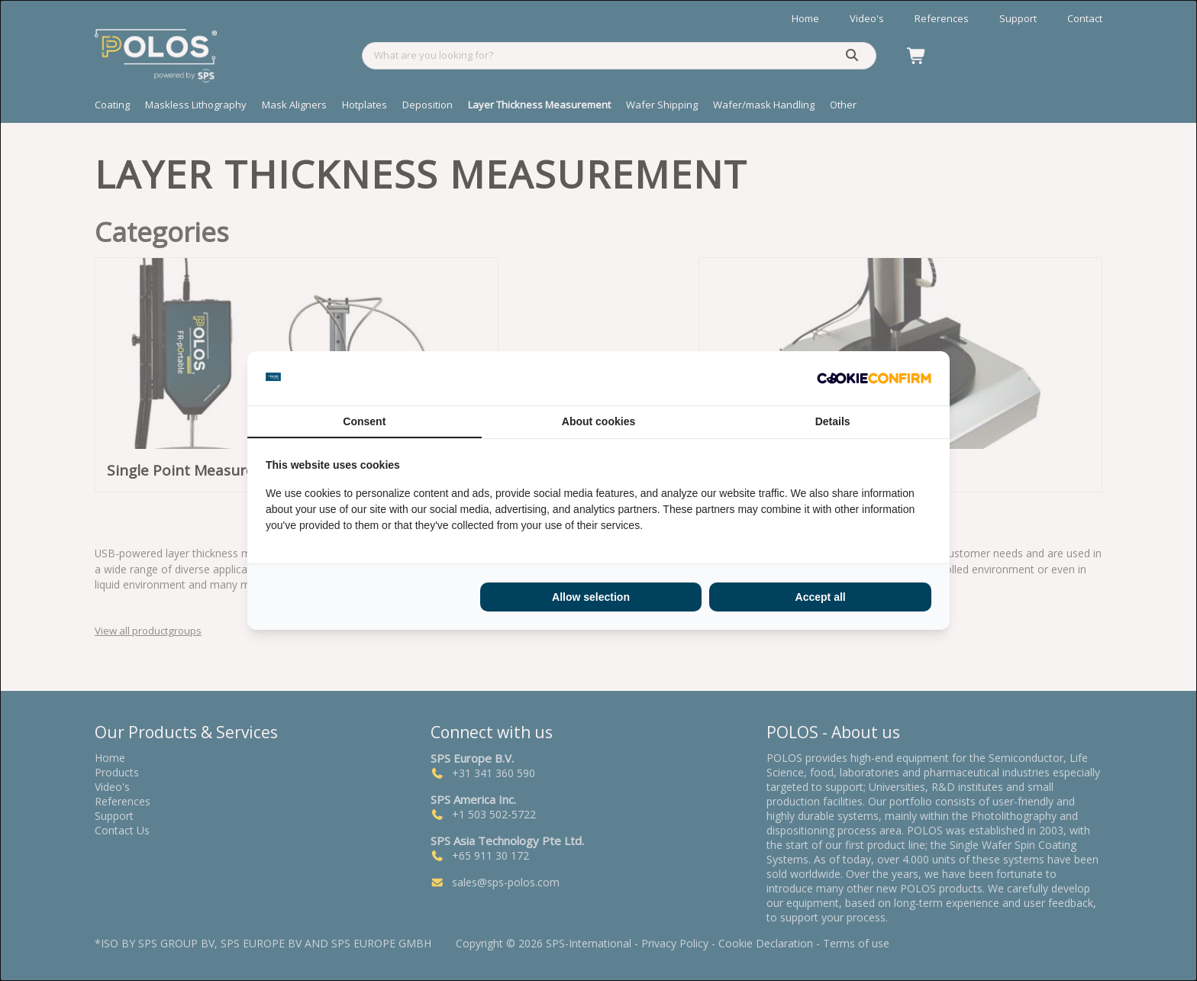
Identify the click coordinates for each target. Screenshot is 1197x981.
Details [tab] (832, 421)
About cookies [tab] (598, 421)
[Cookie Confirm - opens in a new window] (874, 379)
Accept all (820, 597)
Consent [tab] (364, 421)
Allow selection (591, 597)
